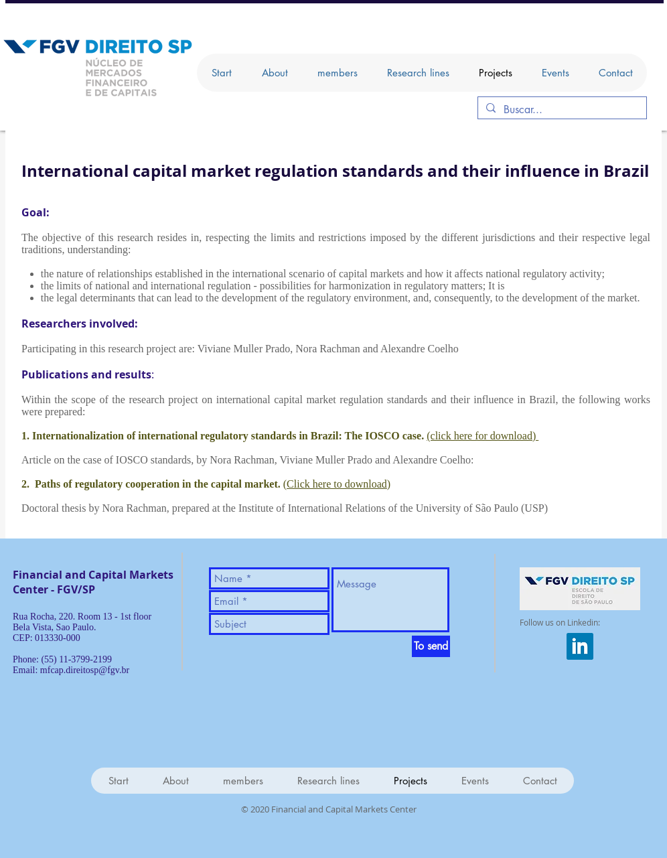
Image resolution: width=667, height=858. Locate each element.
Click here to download (337, 484)
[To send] (431, 646)
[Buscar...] (561, 110)
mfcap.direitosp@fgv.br (84, 670)
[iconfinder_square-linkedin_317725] (580, 646)
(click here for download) (482, 435)
